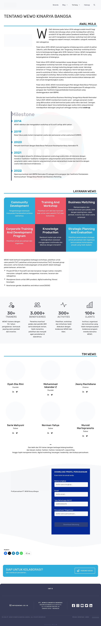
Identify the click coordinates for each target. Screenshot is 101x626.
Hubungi (87, 5)
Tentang (77, 5)
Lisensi (87, 617)
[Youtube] (82, 605)
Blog (66, 5)
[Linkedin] (91, 605)
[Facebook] (74, 605)
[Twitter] (87, 605)
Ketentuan (81, 617)
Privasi (74, 617)
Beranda (55, 5)
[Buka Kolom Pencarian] (94, 5)
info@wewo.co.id (20, 605)
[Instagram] (78, 605)
